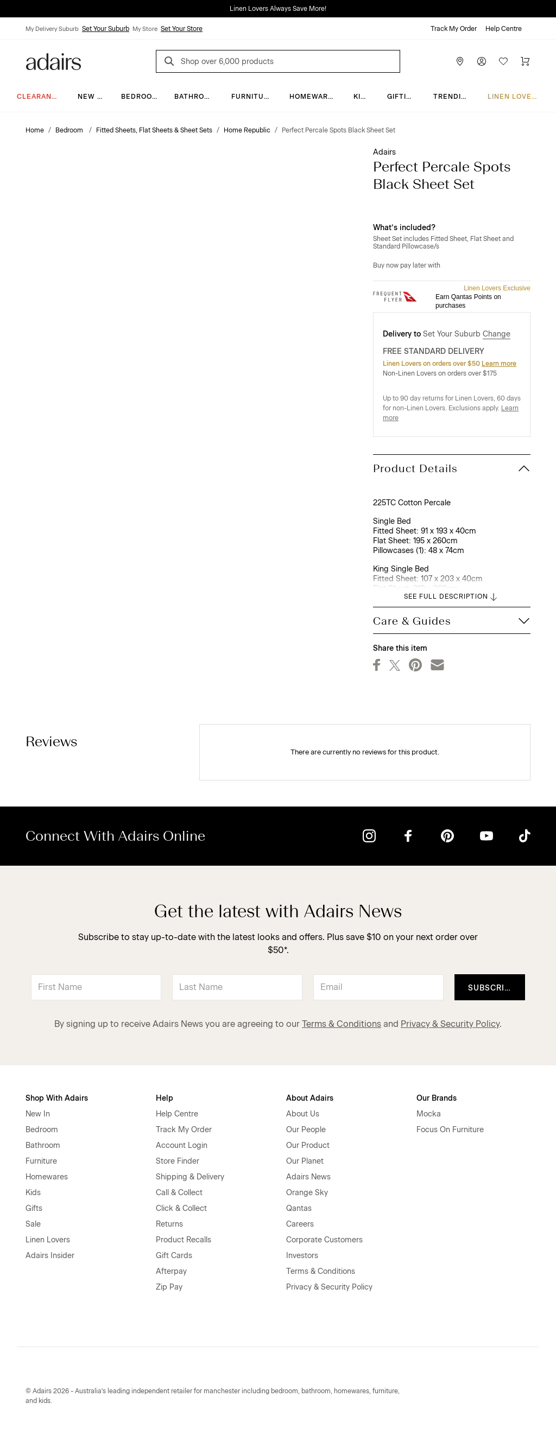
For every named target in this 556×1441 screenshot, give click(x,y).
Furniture (252, 96)
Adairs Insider (50, 1255)
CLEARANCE (39, 96)
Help (164, 1098)
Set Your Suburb (105, 29)
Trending (452, 96)
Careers (300, 1224)
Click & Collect (181, 1208)
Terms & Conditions (341, 1024)
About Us (302, 1114)
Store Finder (177, 1161)
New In (91, 96)
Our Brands (436, 1098)
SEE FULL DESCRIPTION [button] (451, 597)
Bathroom (195, 96)
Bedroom (140, 96)
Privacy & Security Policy (450, 1024)
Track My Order (454, 29)
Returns (169, 1224)
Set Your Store (182, 29)
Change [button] (496, 334)
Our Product (308, 1145)
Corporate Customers (324, 1240)
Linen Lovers (514, 96)
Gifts (34, 1208)
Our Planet (305, 1161)
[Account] (481, 61)
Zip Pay (169, 1287)
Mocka (428, 1114)
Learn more (499, 363)
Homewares (313, 96)
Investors (302, 1255)
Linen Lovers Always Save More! (278, 8)
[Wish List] (503, 61)
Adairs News (308, 1177)
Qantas (299, 1208)
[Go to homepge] (53, 60)
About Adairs (309, 1098)
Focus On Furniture (450, 1129)
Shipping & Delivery (190, 1177)
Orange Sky (307, 1192)
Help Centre (503, 29)
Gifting (402, 96)
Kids (362, 96)
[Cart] (525, 61)
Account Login (181, 1145)
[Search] (171, 62)
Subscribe (491, 988)
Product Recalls (183, 1240)
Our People (306, 1129)
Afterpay (171, 1271)
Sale (33, 1224)
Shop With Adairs (57, 1098)
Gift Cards (174, 1255)
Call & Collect (179, 1192)
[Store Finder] (459, 61)
